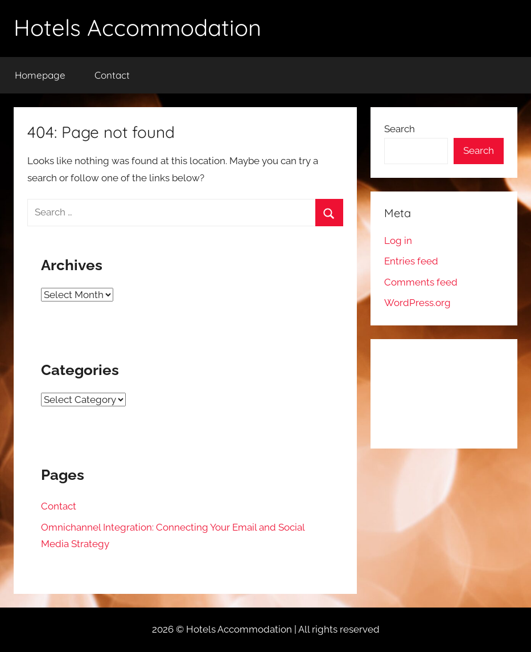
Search (399, 129)
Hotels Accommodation (137, 27)
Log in (398, 240)
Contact (112, 75)
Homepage (40, 75)
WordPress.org (417, 302)
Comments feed (421, 282)
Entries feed (411, 261)
